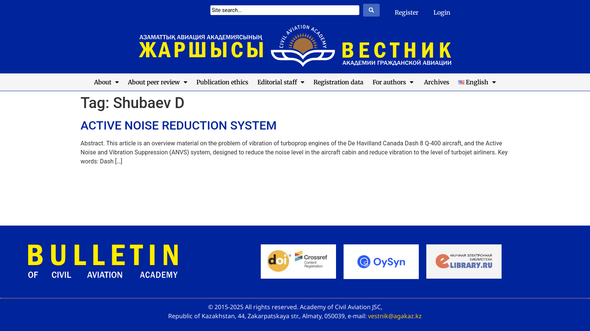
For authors (393, 82)
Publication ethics (222, 82)
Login (441, 12)
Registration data (338, 82)
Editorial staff (280, 82)
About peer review (157, 82)
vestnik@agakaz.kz (395, 316)
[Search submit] (371, 10)
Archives (436, 82)
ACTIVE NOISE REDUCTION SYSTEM (179, 125)
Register (406, 12)
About (106, 82)
